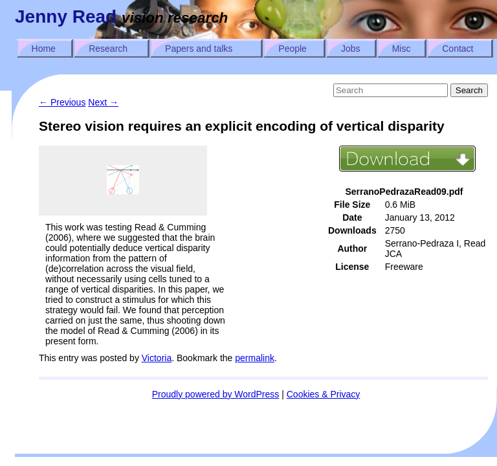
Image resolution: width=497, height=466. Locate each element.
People (292, 48)
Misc (401, 48)
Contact (457, 48)
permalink (254, 358)
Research (108, 48)
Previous (62, 102)
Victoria (156, 358)
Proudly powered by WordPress (216, 394)
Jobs (350, 48)
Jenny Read (65, 16)
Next (103, 102)
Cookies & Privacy (323, 394)
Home (44, 48)
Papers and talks (198, 48)
